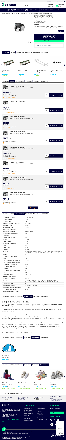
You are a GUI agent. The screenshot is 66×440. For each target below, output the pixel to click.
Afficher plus (33, 207)
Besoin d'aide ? (27, 413)
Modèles (12, 52)
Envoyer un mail (15, 417)
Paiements (39, 413)
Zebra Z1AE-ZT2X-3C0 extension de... (7, 356)
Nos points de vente (28, 408)
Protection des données (42, 417)
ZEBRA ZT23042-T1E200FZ (17, 131)
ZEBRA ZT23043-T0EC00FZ (18, 177)
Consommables (43, 52)
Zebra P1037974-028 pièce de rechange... (40, 71)
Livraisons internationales (40, 411)
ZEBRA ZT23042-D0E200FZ (17, 147)
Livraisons (39, 409)
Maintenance (35, 52)
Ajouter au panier (56, 95)
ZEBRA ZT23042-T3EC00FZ (17, 192)
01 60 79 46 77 (6, 417)
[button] (8, 10)
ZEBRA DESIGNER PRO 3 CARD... (56, 71)
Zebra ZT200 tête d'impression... (6, 71)
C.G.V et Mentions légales (42, 415)
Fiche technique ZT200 (44, 45)
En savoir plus (27, 52)
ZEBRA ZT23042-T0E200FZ (17, 101)
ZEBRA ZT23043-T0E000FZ (18, 86)
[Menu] (63, 422)
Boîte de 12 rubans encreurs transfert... (7, 383)
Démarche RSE (27, 409)
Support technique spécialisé (41, 407)
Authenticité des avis (28, 418)
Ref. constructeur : (37, 22)
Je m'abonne (57, 410)
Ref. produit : (36, 21)
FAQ (24, 414)
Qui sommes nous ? (28, 406)
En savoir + (61, 31)
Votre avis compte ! (28, 416)
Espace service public (28, 411)
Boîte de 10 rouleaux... (23, 382)
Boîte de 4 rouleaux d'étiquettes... (39, 383)
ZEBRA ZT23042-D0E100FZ (17, 116)
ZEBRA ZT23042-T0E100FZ (17, 162)
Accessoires (6, 81)
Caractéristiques (19, 52)
